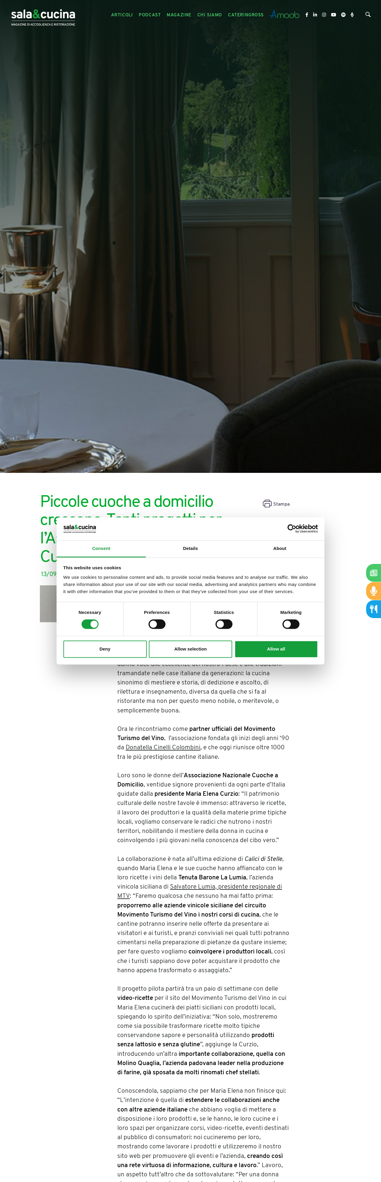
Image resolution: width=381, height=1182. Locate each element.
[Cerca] (368, 16)
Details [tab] (190, 548)
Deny (104, 648)
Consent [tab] (101, 548)
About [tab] (279, 548)
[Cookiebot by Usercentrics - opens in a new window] (292, 528)
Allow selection (190, 648)
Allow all (276, 648)
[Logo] (43, 15)
